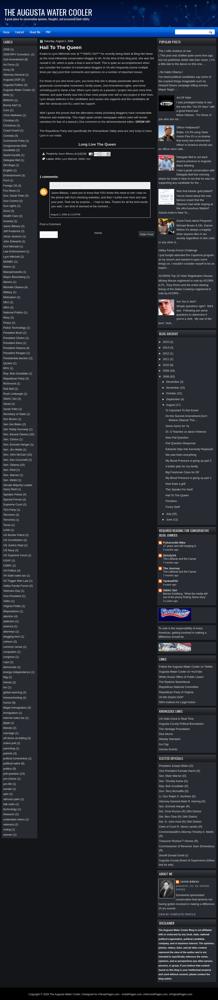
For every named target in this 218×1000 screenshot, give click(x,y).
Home (6, 32)
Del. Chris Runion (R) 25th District (180, 811)
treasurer (8, 814)
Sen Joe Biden (12, 424)
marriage (8, 733)
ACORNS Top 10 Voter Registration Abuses (185, 275)
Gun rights (9, 205)
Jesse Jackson (12, 236)
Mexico (7, 282)
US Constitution (13, 540)
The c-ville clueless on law (174, 51)
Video (6, 601)
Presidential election (15, 358)
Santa (7, 403)
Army (6, 69)
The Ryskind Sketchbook (174, 682)
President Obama (14, 348)
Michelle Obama (13, 287)
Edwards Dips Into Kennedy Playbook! (189, 449)
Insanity (8, 221)
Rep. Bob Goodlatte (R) (173, 786)
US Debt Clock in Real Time (176, 718)
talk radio (9, 804)
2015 (166, 342)
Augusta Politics (13, 85)
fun (5, 687)
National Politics (13, 312)
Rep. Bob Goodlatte (15, 373)
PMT (48, 32)
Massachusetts (12, 272)
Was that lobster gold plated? (194, 191)
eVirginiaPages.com (180, 994)
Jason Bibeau (189, 882)
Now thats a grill (175, 483)
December (173, 381)
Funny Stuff (172, 507)
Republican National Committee (178, 687)
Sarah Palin (10, 409)
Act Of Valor (183, 97)
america (8, 626)
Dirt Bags (9, 165)
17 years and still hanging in (179, 546)
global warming (12, 692)
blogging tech (11, 636)
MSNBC (8, 261)
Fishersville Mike (174, 542)
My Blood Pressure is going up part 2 (188, 460)
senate (7, 789)
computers (9, 651)
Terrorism (9, 514)
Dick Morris (166, 734)
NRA (6, 307)
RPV (6, 368)
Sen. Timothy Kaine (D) (173, 781)
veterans (8, 824)
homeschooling (12, 697)
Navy (6, 317)
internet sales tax (13, 717)
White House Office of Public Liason (181, 677)
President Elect (12, 343)
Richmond (9, 383)
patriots (7, 753)
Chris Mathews (12, 115)
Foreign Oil (10, 185)
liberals (7, 728)
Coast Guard (11, 130)
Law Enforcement (14, 251)
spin (6, 794)
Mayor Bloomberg (14, 277)
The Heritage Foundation (174, 729)
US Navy (8, 550)
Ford (6, 180)
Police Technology (14, 327)
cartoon (8, 641)
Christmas (9, 125)
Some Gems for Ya (177, 426)
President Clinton (14, 338)
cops (6, 662)
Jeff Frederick (11, 231)
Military (7, 292)
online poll (9, 743)
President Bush (12, 332)
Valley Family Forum (16, 585)
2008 (166, 376)
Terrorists (9, 519)
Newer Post (48, 234)
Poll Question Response (180, 443)
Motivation (9, 297)
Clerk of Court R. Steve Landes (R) (180, 826)
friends (7, 682)
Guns (6, 211)
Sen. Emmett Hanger (16, 444)
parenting (9, 748)
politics (7, 768)
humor (7, 702)
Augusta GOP (11, 79)
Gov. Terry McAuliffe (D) (174, 791)
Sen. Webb (10, 480)
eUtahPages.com (132, 994)
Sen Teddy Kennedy (15, 429)
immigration (10, 712)
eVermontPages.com (155, 994)
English (7, 170)
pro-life (7, 784)
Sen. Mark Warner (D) (172, 775)
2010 (166, 365)
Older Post (146, 234)
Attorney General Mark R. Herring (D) (182, 801)
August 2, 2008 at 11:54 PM (65, 214)
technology (10, 809)
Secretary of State (14, 414)
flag (5, 677)
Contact (19, 32)
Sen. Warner (11, 475)
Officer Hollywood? (188, 127)
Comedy (8, 135)
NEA (6, 302)
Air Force (9, 64)
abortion (8, 616)
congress (9, 656)
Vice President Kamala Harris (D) (179, 770)
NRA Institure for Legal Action (177, 702)
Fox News (9, 190)
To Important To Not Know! (181, 410)
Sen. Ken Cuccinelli (15, 459)
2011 (166, 359)
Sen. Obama (11, 464)
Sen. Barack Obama (16, 434)
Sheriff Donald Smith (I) (173, 855)
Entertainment (12, 175)
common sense (12, 646)
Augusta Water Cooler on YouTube (180, 671)
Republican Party (14, 378)
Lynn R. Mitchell (62, 185)
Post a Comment (50, 224)
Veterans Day (11, 590)
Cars (6, 110)
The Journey (171, 568)
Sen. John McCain (14, 454)
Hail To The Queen (177, 495)
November (173, 387)
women (7, 834)
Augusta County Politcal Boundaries (181, 723)
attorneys (9, 631)
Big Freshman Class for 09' (182, 472)
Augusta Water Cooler (17, 90)
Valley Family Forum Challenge (177, 250)
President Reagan (14, 353)
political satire (11, 763)
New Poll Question (177, 437)
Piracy (7, 322)
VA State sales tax (14, 575)
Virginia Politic (12, 606)
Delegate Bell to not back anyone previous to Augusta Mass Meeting (193, 161)
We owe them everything (180, 454)
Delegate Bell (11, 160)
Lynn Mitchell (69, 158)
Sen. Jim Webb (12, 449)
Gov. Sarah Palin (13, 195)
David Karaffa (11, 155)
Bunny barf (10, 105)
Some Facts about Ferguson (194, 220)
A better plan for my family (181, 466)
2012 (166, 353)
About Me (35, 32)
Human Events (168, 749)
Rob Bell (8, 388)
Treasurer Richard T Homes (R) (178, 841)
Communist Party (14, 140)
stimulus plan (11, 799)
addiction (8, 621)
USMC (7, 565)
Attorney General (13, 74)
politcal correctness (15, 758)
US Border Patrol (13, 535)
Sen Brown (10, 419)
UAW (6, 530)
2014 (166, 347)
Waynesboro (11, 611)
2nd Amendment (13, 59)
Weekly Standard (169, 739)
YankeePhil (170, 581)
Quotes (7, 363)
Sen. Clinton (11, 439)
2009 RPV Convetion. (16, 54)
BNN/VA (8, 100)
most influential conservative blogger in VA (74, 58)
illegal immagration (15, 707)
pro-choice (9, 778)
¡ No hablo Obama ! (170, 72)
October (171, 393)
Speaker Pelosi (12, 494)
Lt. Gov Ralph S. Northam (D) (177, 796)
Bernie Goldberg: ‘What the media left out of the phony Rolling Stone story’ (185, 595)
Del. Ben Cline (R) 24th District (178, 816)
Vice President (12, 596)
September (173, 399)
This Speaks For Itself (178, 489)
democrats (9, 667)
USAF (7, 560)
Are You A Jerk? (186, 301)
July (169, 513)
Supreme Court (12, 504)
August (171, 404)
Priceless (171, 501)
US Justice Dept (13, 545)
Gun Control (10, 200)
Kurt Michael (11, 246)
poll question (11, 773)
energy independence (16, 672)
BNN (58, 158)
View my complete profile (177, 914)
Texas (7, 525)
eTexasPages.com (108, 994)
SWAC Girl (170, 590)
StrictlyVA (169, 555)
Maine (7, 266)
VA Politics (9, 570)
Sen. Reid (9, 469)
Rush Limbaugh (13, 393)
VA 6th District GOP (171, 697)
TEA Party (9, 509)
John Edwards (12, 241)
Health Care (10, 216)
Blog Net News (143, 53)
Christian (8, 120)
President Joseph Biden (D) (176, 765)
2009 (166, 370)
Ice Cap (164, 744)
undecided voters (14, 819)
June (169, 519)
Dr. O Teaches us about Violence (185, 431)
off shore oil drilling (15, 738)
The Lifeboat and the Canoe (179, 558)
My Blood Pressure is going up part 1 (188, 478)
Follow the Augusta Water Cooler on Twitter (186, 666)
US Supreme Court (15, 555)
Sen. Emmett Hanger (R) (174, 806)
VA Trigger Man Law (15, 580)
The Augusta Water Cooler (48, 12)
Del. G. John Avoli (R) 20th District (180, 821)
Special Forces (12, 499)
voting (7, 829)
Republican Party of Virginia (176, 692)
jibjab (6, 722)
